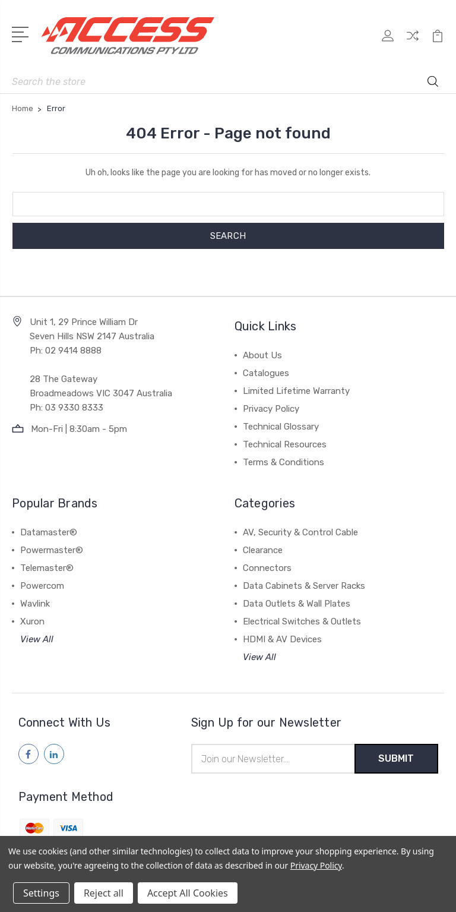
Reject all (104, 893)
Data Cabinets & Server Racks (304, 585)
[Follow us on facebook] (28, 754)
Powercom (42, 585)
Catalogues (266, 373)
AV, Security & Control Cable (300, 532)
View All (36, 639)
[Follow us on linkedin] (54, 754)
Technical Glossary (281, 426)
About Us (262, 355)
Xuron (32, 621)
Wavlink (35, 603)
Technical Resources (285, 444)
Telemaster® (47, 568)
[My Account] (387, 41)
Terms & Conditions (283, 462)
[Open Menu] (22, 33)
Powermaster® (51, 550)
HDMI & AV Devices (282, 639)
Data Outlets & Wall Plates (296, 603)
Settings (41, 893)
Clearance (263, 550)
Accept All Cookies (187, 893)
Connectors (267, 568)
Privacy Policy (271, 408)
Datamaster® (48, 532)
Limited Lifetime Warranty (296, 391)
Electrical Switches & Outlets (302, 621)
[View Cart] (437, 41)
